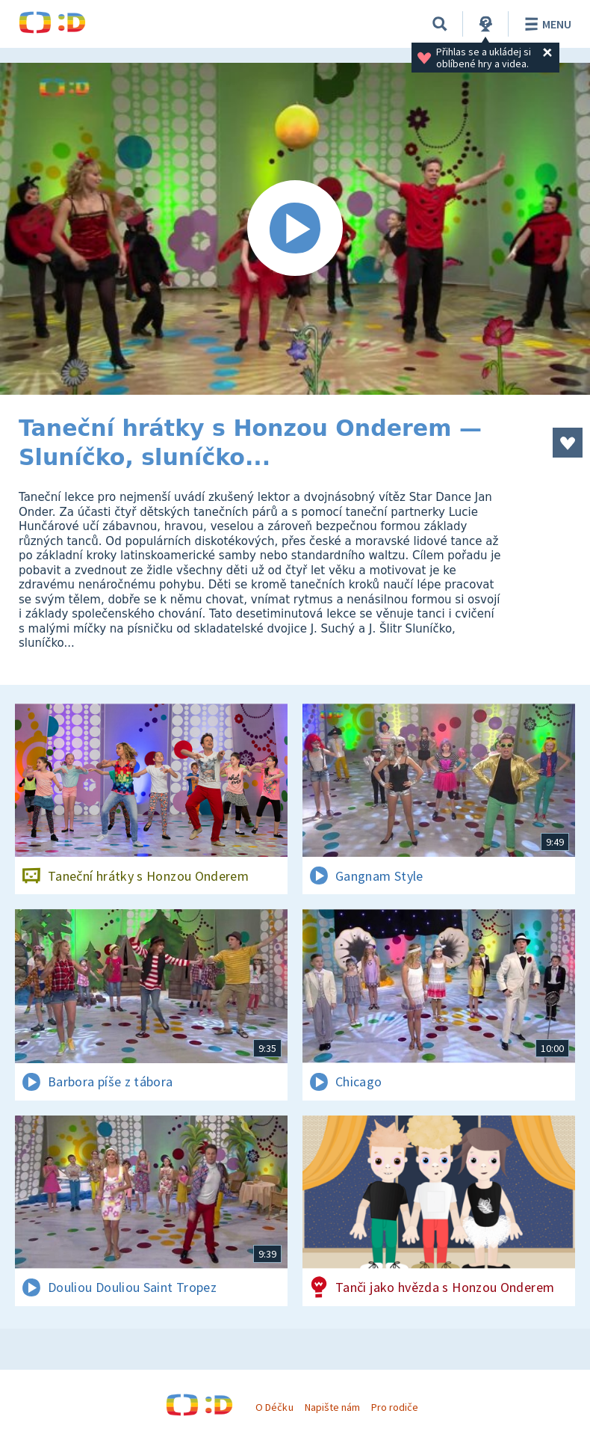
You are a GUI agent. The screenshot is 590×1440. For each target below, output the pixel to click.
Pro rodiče (394, 1407)
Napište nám (332, 1407)
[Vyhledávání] (439, 24)
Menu (545, 24)
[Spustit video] (295, 229)
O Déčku (274, 1407)
